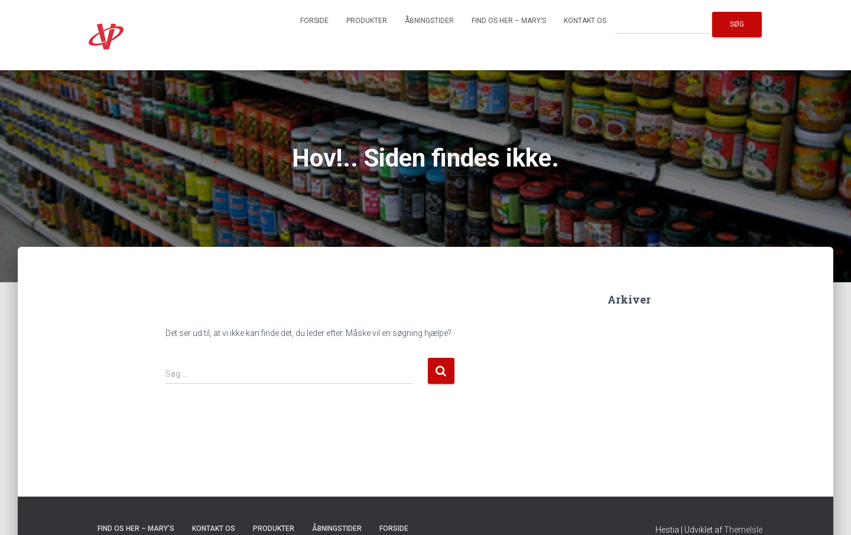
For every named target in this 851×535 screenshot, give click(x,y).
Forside (314, 21)
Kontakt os (585, 21)
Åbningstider (429, 21)
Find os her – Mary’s (509, 21)
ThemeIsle (743, 529)
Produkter (366, 21)
